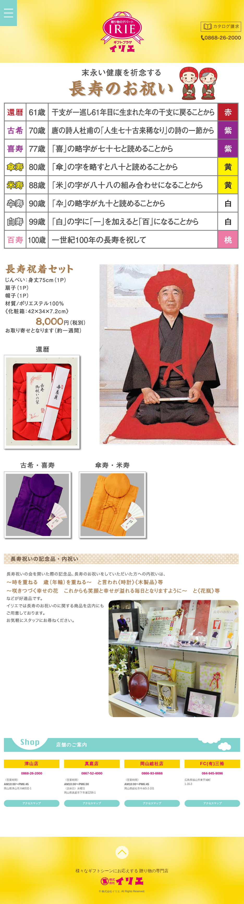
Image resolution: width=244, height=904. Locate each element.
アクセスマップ (31, 803)
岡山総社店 (152, 763)
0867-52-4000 (91, 773)
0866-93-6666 (152, 773)
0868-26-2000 (31, 773)
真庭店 (92, 763)
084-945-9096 (212, 773)
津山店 (32, 763)
